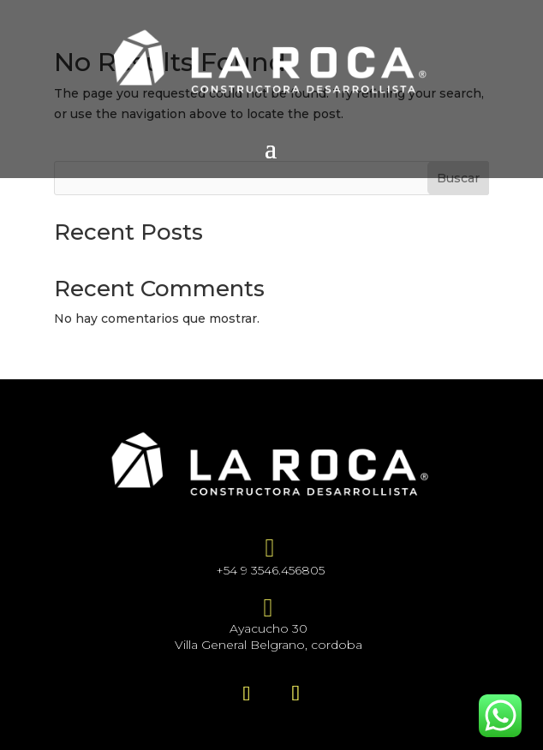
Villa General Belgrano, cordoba (268, 644)
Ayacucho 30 (268, 628)
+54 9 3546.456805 (270, 570)
